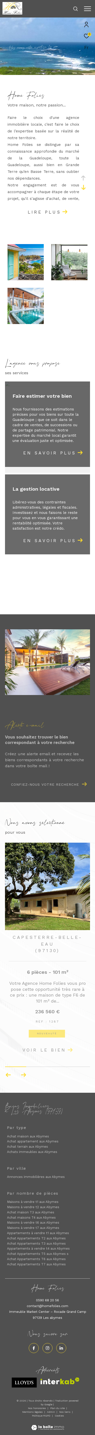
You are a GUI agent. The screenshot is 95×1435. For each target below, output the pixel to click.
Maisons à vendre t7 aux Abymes (33, 1228)
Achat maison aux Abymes (28, 1136)
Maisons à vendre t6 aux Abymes (33, 1222)
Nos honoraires (37, 1408)
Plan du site (58, 1408)
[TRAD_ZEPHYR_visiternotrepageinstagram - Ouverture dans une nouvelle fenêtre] (47, 1348)
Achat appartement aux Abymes (32, 1141)
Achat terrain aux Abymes (27, 1146)
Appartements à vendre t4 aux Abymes (38, 1248)
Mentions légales (33, 1412)
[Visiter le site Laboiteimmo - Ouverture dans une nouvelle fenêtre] (47, 1424)
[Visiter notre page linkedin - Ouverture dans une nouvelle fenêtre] (61, 1348)
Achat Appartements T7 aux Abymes (36, 1264)
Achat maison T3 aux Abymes (30, 1212)
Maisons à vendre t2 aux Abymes (33, 1207)
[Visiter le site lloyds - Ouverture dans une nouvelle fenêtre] (24, 1383)
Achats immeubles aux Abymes (32, 1152)
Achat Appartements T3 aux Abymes (36, 1243)
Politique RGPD (41, 1415)
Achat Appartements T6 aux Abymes (36, 1259)
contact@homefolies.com (47, 1306)
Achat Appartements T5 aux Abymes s (37, 1254)
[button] (23, 1075)
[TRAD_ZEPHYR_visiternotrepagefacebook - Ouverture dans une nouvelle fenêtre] (34, 1348)
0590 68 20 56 (47, 1300)
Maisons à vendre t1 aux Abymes (32, 1202)
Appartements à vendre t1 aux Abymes (38, 1233)
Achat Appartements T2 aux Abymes (36, 1238)
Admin (51, 1412)
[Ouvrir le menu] (87, 8)
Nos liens (65, 1412)
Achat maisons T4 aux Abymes (31, 1217)
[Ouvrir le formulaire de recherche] (75, 8)
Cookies (59, 1415)
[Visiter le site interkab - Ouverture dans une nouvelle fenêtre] (60, 1381)
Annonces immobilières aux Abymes (36, 1177)
